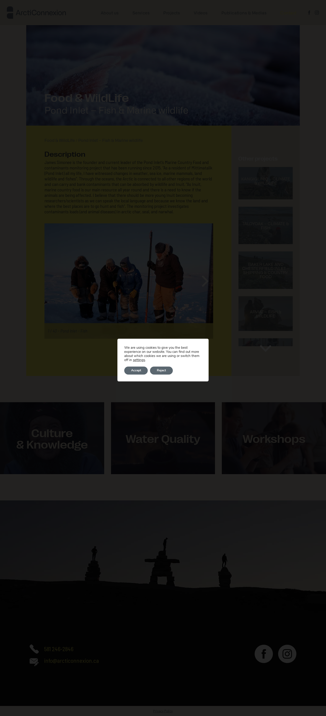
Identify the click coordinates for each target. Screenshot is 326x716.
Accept (136, 370)
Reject (161, 370)
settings (139, 360)
